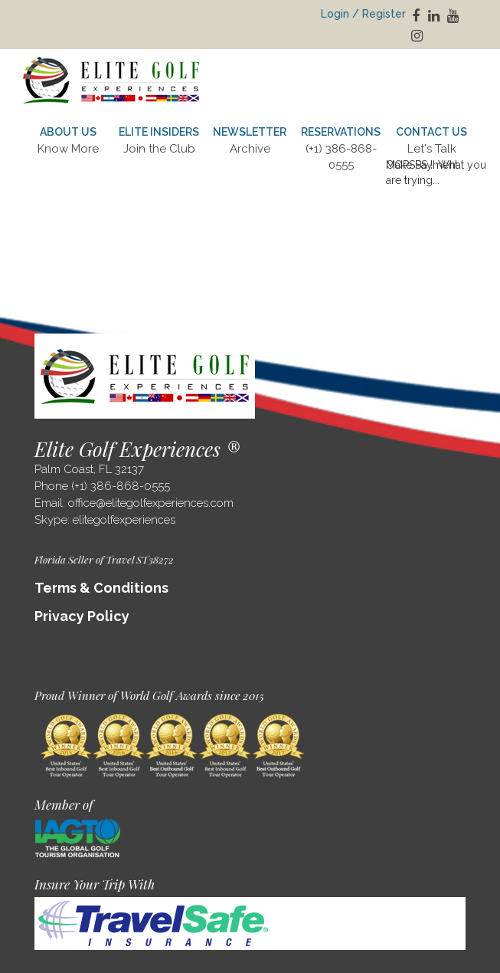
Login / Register (363, 14)
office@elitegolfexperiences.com (151, 503)
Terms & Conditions (101, 588)
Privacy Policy (81, 616)
